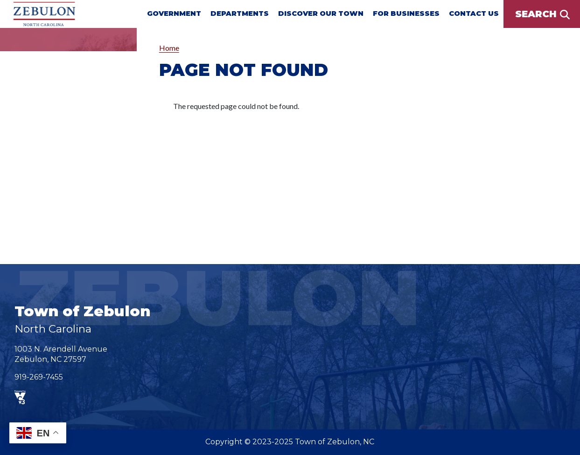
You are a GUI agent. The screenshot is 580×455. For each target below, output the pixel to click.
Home (169, 47)
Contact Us (474, 13)
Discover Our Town (320, 13)
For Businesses (406, 13)
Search (536, 14)
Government (174, 13)
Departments (239, 13)
